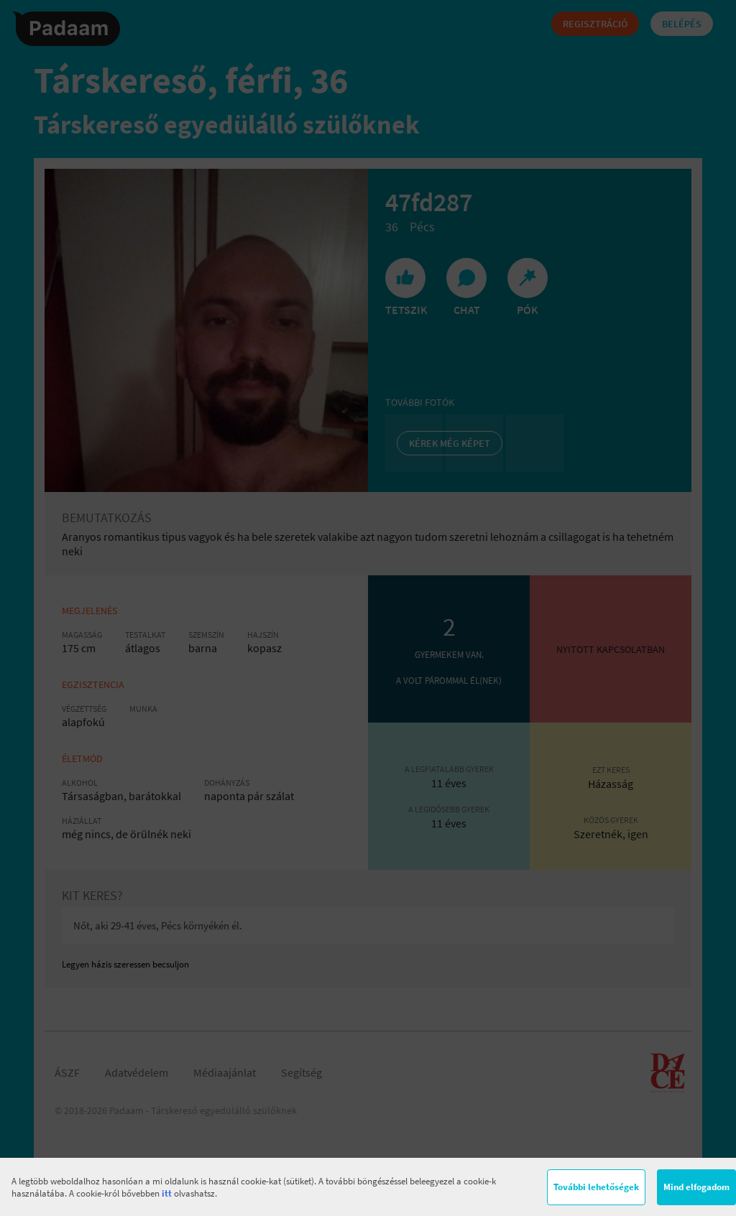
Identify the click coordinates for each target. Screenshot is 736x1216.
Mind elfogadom (696, 1187)
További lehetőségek (596, 1187)
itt (167, 1193)
